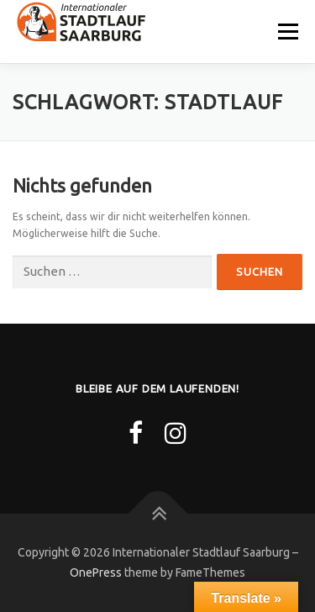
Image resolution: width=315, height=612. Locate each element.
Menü (286, 31)
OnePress (96, 572)
